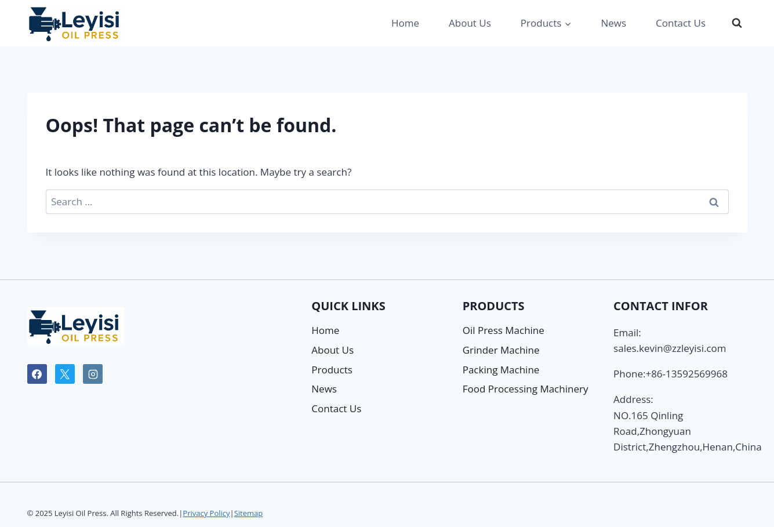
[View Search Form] (736, 23)
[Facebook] (37, 374)
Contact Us (681, 23)
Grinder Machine (501, 350)
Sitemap (248, 513)
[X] (65, 374)
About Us (470, 23)
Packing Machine (501, 369)
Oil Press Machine (503, 330)
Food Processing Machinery (525, 388)
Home (405, 23)
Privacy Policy (206, 513)
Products (332, 369)
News (613, 23)
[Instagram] (93, 374)
